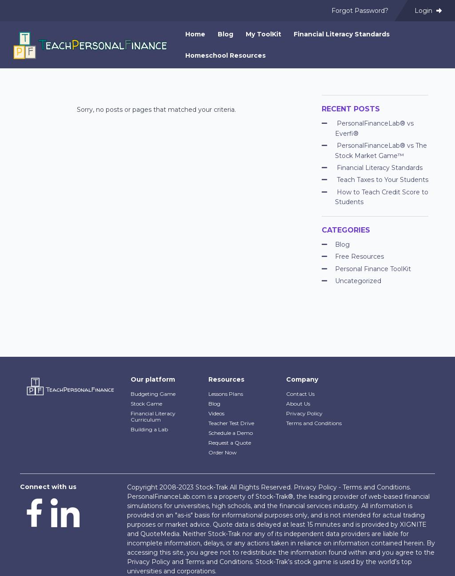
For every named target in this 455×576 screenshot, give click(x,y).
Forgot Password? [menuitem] (359, 11)
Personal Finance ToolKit (373, 269)
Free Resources (359, 256)
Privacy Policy (304, 413)
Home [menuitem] (195, 34)
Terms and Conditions (314, 423)
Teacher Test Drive (231, 423)
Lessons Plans (225, 394)
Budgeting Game (153, 394)
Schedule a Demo (230, 433)
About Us (298, 403)
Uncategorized (358, 281)
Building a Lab (149, 429)
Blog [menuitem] (225, 34)
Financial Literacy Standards (380, 168)
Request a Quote (229, 442)
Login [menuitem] (428, 11)
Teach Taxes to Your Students (382, 180)
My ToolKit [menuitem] (263, 34)
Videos (216, 413)
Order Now (222, 452)
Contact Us (300, 394)
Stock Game (146, 403)
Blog (342, 245)
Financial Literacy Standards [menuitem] (342, 34)
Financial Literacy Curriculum (153, 416)
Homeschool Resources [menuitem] (225, 55)
